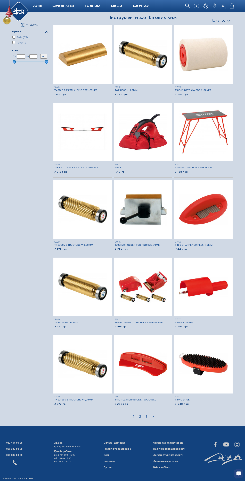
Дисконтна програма (165, 461)
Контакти (109, 461)
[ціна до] (33, 56)
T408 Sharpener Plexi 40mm (194, 245)
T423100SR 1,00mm (66, 322)
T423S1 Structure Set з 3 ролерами (139, 322)
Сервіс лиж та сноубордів (168, 442)
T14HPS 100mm (184, 322)
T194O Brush (183, 400)
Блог (106, 455)
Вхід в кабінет (161, 467)
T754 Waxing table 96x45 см (193, 168)
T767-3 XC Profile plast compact (76, 168)
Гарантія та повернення (118, 449)
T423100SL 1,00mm (126, 90)
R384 (118, 168)
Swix (20, 37)
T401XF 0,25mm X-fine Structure (75, 90)
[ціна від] (21, 56)
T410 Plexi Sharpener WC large (135, 400)
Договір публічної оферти (168, 455)
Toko (20, 42)
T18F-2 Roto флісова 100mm (193, 90)
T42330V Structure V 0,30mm (73, 245)
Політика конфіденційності (169, 449)
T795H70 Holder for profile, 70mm (137, 245)
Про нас (108, 467)
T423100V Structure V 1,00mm (73, 400)
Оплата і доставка (114, 442)
